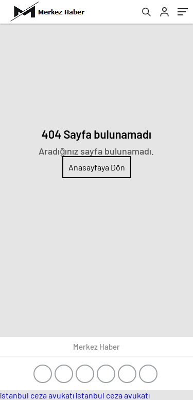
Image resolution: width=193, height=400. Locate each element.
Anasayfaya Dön (96, 167)
